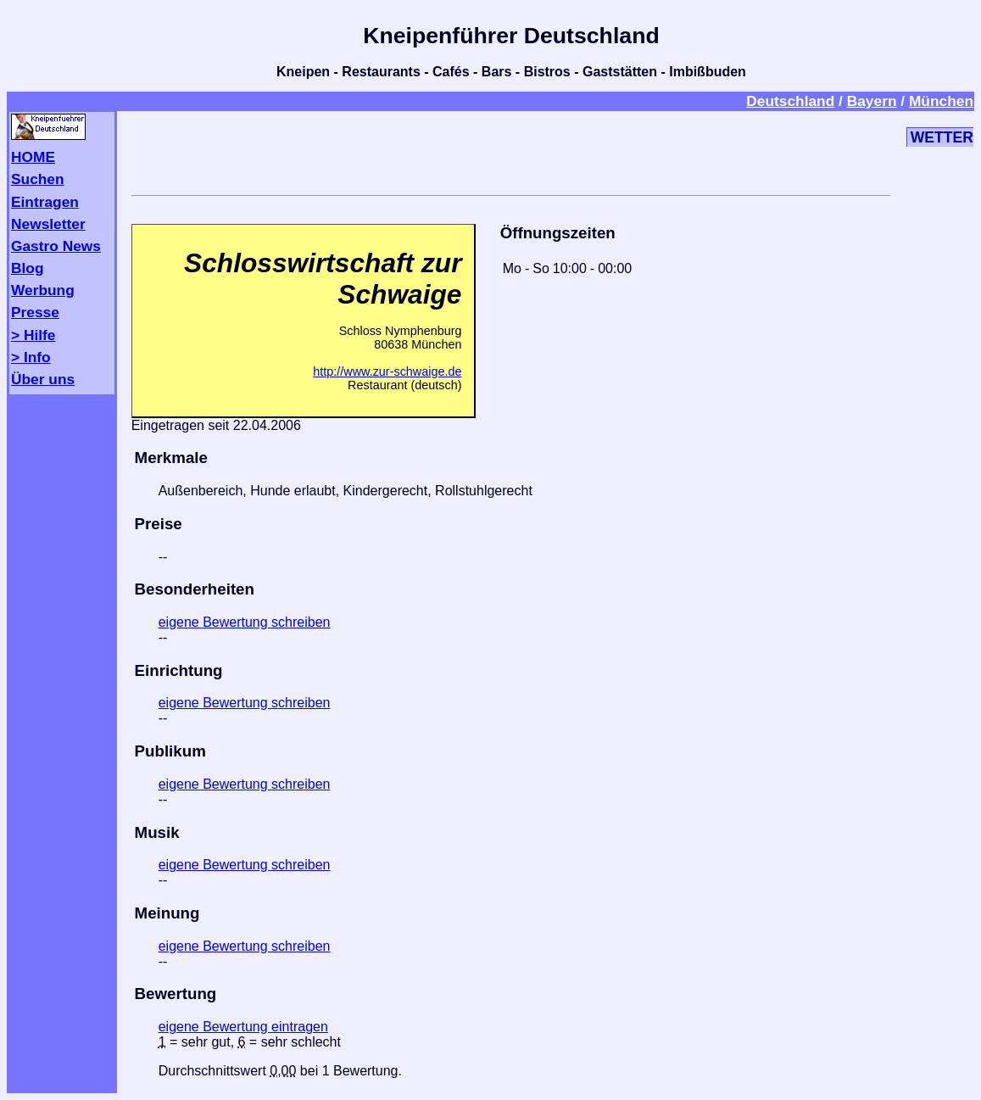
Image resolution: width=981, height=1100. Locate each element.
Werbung (43, 290)
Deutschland (790, 100)
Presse (35, 312)
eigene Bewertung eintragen (243, 1026)
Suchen (37, 178)
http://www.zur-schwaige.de (387, 371)
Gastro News (56, 245)
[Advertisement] (511, 150)
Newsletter (48, 223)
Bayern (872, 100)
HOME (33, 156)
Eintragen (45, 201)
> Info (31, 357)
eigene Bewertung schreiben (245, 622)
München (941, 100)
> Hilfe (33, 335)
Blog (27, 268)
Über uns (43, 379)
